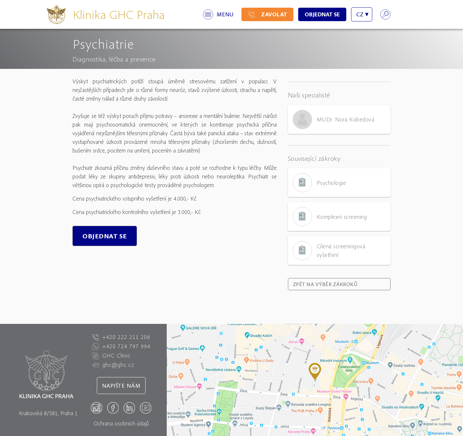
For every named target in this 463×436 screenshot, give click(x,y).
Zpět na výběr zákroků (325, 284)
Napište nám (121, 385)
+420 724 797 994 (121, 346)
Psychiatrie (103, 43)
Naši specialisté (309, 95)
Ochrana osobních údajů (121, 423)
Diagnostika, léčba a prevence (114, 58)
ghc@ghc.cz (113, 365)
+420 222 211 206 (121, 337)
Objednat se (322, 14)
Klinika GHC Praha (119, 14)
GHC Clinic (111, 355)
